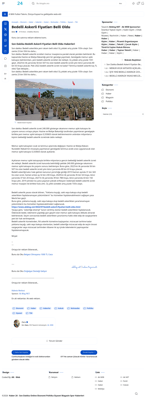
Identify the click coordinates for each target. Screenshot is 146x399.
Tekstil (120, 44)
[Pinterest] (5, 35)
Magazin (107, 97)
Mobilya (101, 389)
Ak (48, 325)
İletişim (54, 377)
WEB (51, 325)
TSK (29, 313)
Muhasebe (73, 308)
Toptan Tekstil (124, 50)
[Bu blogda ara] (76, 3)
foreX (125, 381)
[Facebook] (5, 24)
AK (13, 377)
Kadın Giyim (128, 29)
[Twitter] (5, 29)
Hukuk (58, 308)
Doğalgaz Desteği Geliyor (35, 271)
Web (18, 377)
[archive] (122, 114)
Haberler (45, 308)
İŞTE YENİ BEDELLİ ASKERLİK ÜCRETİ (123, 72)
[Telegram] (5, 46)
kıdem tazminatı (89, 267)
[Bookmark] (5, 66)
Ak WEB (101, 377)
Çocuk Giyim (131, 44)
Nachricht (114, 35)
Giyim (104, 41)
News (130, 35)
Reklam (77, 377)
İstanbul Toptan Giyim (111, 29)
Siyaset (17, 313)
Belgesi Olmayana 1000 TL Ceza (38, 254)
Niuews (104, 35)
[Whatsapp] (5, 41)
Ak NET (126, 377)
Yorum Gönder (54, 341)
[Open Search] (136, 393)
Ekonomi (18, 308)
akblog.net (76, 267)
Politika (88, 308)
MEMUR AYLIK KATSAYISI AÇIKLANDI (123, 68)
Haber (31, 308)
